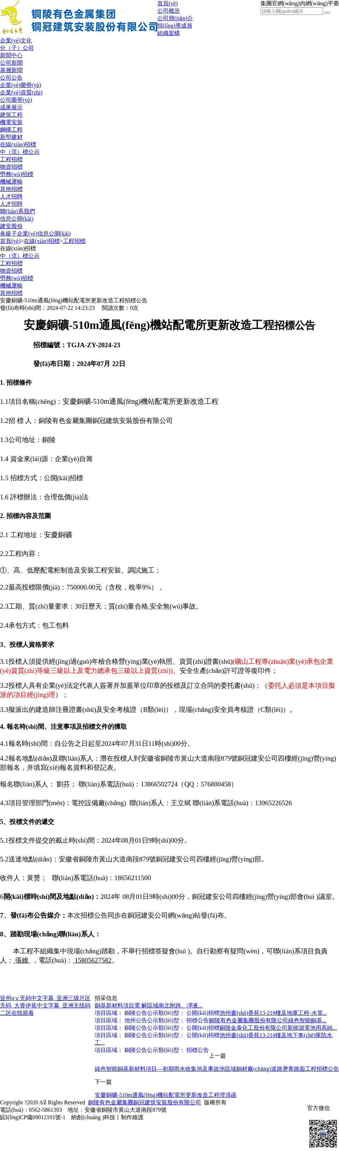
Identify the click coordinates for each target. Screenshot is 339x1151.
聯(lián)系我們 (17, 211)
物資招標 (11, 167)
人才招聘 (11, 196)
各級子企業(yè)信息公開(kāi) (35, 234)
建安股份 (11, 226)
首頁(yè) (167, 3)
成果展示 (11, 107)
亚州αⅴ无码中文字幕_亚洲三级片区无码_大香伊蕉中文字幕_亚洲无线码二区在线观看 (45, 1005)
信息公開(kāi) (16, 219)
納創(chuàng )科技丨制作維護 (107, 1117)
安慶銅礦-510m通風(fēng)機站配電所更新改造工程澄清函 (165, 1095)
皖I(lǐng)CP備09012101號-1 (32, 1117)
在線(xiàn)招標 (18, 144)
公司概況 (168, 11)
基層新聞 (11, 70)
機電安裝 (11, 122)
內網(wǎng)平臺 (319, 3)
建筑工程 (11, 115)
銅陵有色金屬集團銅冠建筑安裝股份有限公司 (144, 1102)
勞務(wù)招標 (16, 174)
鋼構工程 (11, 130)
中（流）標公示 (20, 152)
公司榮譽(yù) (16, 100)
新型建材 (11, 137)
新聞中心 (11, 55)
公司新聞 (11, 63)
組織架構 (168, 33)
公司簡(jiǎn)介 (175, 18)
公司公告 (11, 78)
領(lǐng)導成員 (174, 26)
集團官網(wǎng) (280, 3)
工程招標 (11, 159)
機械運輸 (11, 182)
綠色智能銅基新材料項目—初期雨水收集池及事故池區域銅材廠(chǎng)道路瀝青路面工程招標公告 (217, 1069)
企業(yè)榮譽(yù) (20, 85)
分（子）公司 (17, 48)
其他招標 (11, 189)
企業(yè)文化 (16, 40)
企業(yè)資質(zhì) (21, 92)
